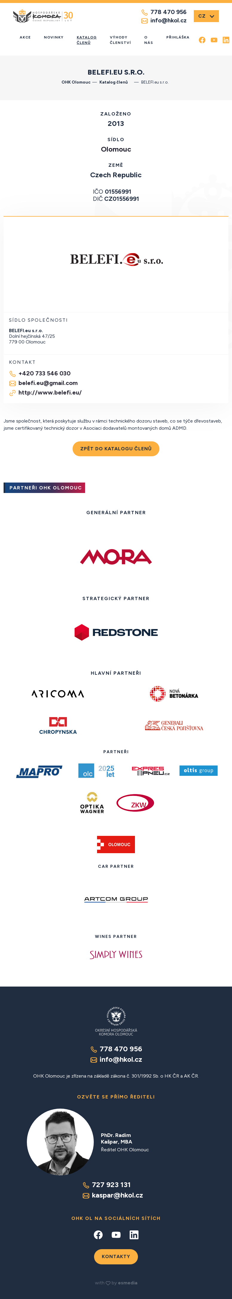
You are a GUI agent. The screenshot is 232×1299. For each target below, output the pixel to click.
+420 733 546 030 (39, 373)
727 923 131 (106, 1184)
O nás (148, 40)
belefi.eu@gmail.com (43, 383)
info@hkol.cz (164, 20)
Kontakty (116, 1256)
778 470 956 (164, 12)
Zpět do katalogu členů (116, 449)
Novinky (54, 37)
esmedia (127, 1283)
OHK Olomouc (76, 82)
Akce (25, 37)
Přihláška (178, 37)
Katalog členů (87, 40)
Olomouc (116, 149)
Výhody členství (120, 40)
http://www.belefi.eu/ (45, 393)
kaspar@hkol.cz (112, 1195)
